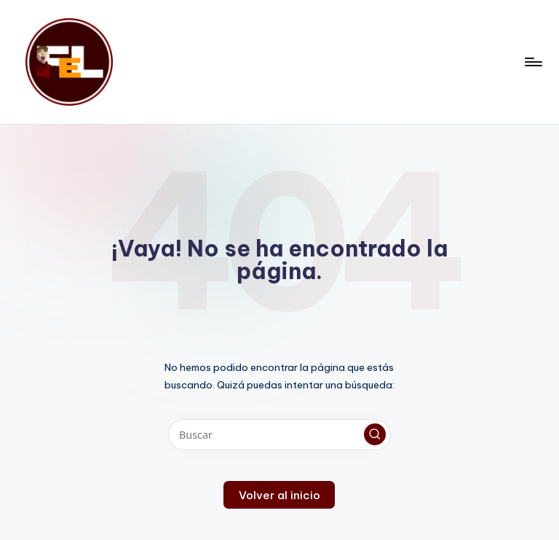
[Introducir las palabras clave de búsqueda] (279, 434)
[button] (375, 434)
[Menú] (532, 62)
